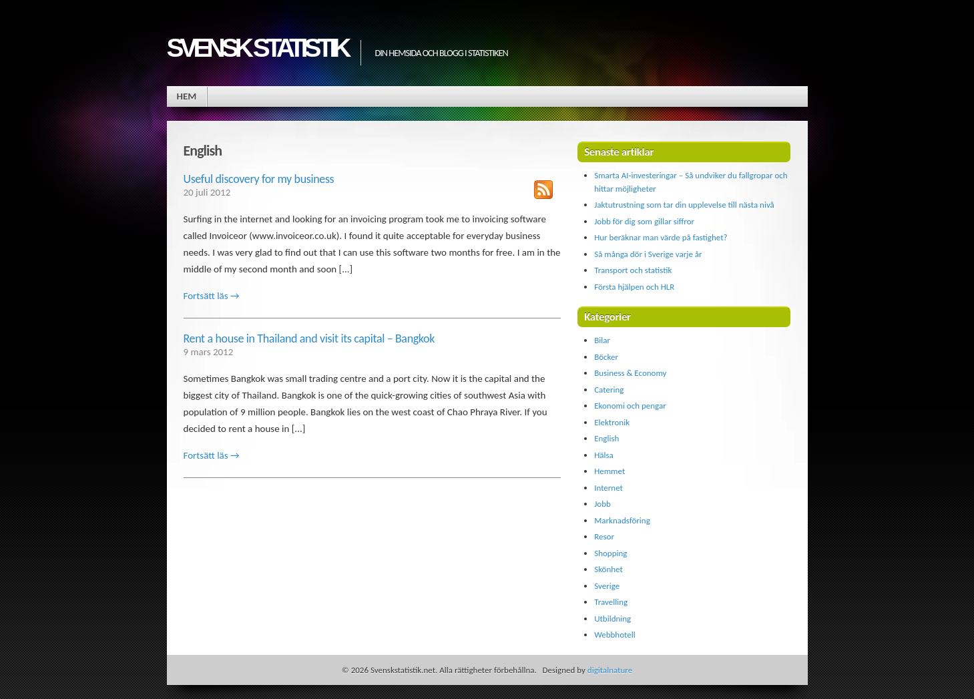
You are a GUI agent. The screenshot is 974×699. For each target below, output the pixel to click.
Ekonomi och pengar (630, 406)
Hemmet (609, 471)
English (606, 438)
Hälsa (604, 455)
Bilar (602, 340)
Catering (609, 390)
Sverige (607, 586)
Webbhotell (615, 635)
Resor (604, 536)
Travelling (611, 602)
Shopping (610, 553)
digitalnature (609, 670)
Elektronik (612, 422)
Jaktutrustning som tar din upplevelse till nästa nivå (684, 205)
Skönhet (608, 569)
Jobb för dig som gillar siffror (644, 221)
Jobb (602, 504)
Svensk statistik (257, 47)
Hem (187, 96)
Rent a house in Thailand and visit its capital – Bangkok (309, 338)
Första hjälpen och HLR (634, 287)
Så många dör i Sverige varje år (648, 254)
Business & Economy (630, 373)
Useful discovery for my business (259, 179)
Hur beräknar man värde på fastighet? (660, 237)
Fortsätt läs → (212, 296)
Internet (608, 488)
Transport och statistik (633, 270)
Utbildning (612, 619)
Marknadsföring (622, 520)
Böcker (606, 357)
